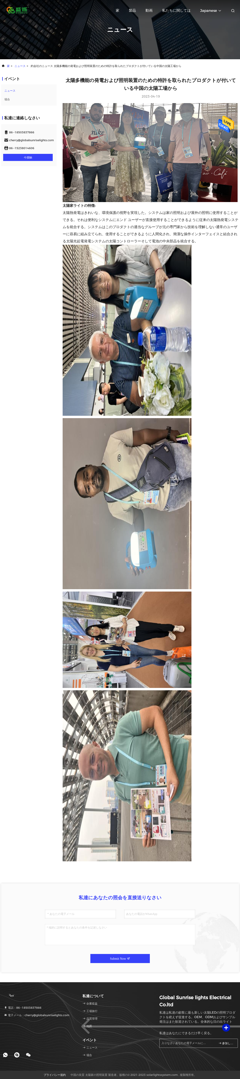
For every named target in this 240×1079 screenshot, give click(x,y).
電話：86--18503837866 (22, 1007)
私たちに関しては (176, 10)
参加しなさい (226, 1043)
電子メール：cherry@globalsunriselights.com (36, 1015)
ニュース (20, 66)
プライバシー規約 (55, 1075)
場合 (7, 99)
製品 (132, 10)
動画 (149, 10)
